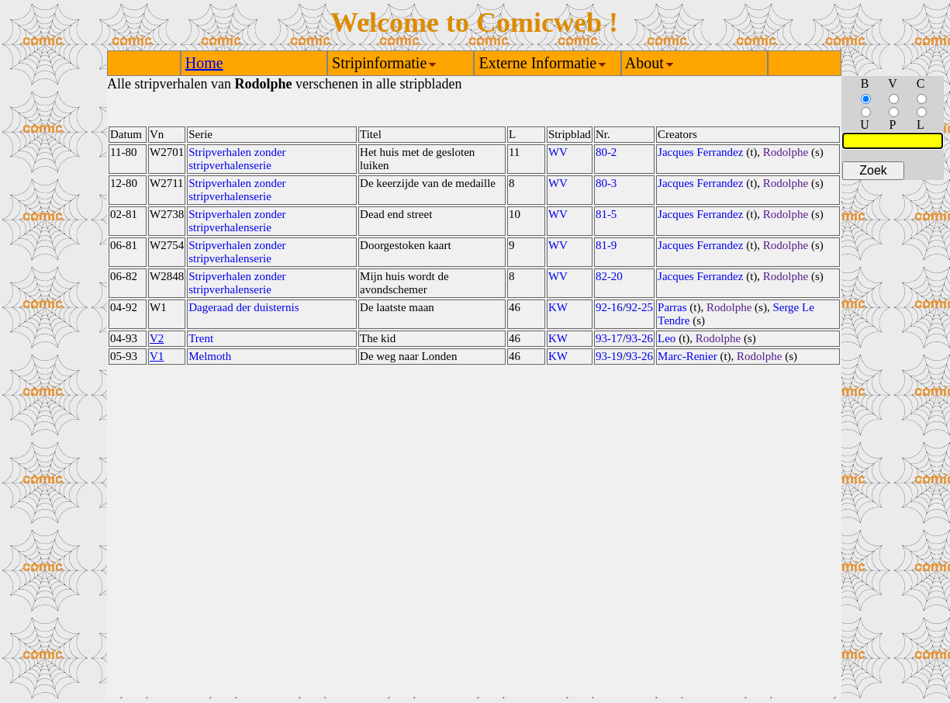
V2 (157, 338)
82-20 (609, 276)
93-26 (639, 338)
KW (558, 307)
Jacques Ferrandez (700, 152)
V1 (157, 356)
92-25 (639, 307)
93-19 (609, 356)
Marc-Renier (687, 356)
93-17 (609, 338)
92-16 (609, 307)
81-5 (606, 214)
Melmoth (209, 356)
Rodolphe (785, 152)
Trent (200, 338)
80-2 (606, 152)
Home (204, 62)
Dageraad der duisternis (243, 307)
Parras (672, 307)
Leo (666, 338)
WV (558, 152)
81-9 (606, 245)
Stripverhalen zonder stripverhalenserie (236, 158)
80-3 (606, 183)
